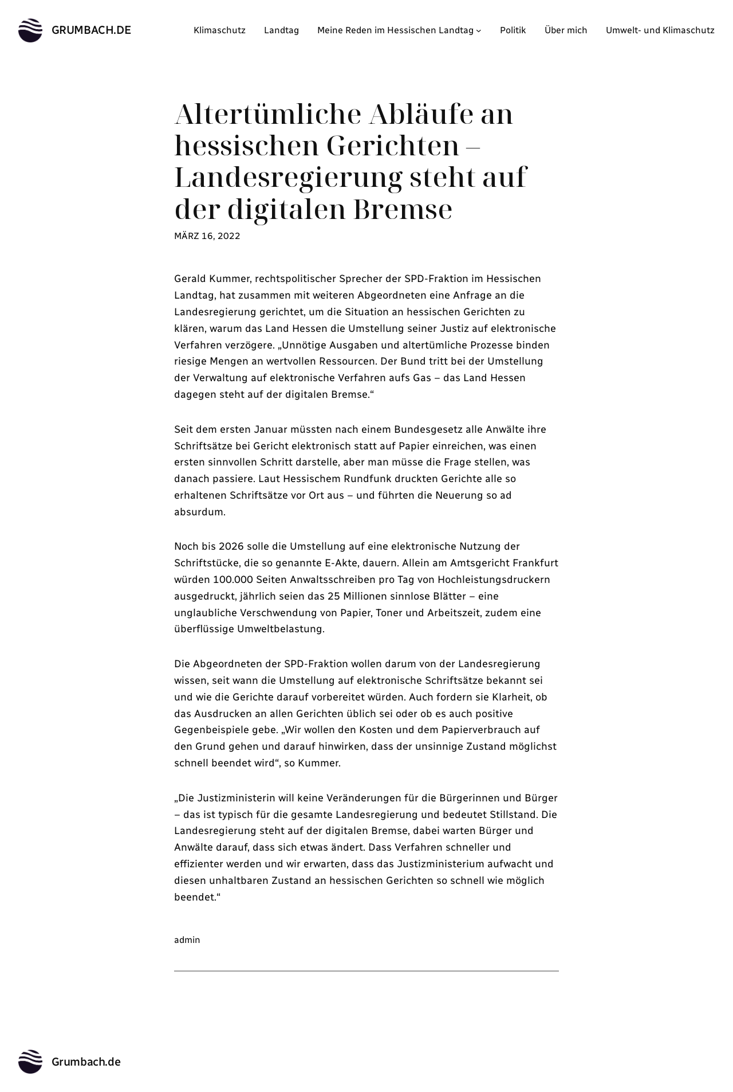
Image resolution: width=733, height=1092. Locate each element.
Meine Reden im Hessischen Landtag (395, 30)
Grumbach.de (92, 30)
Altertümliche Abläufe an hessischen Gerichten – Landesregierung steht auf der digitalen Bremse (350, 160)
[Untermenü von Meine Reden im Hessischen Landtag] (479, 30)
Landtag (281, 30)
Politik (513, 30)
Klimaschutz (220, 30)
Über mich (566, 30)
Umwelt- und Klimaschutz (660, 30)
